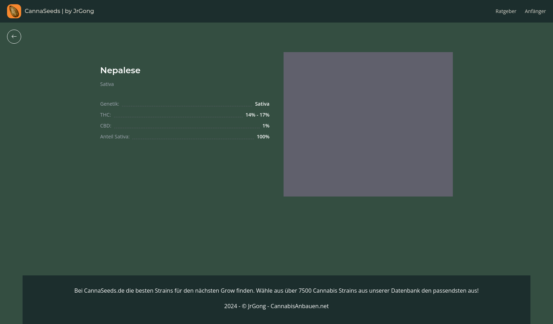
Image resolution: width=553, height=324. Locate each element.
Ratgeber (506, 11)
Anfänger (535, 11)
